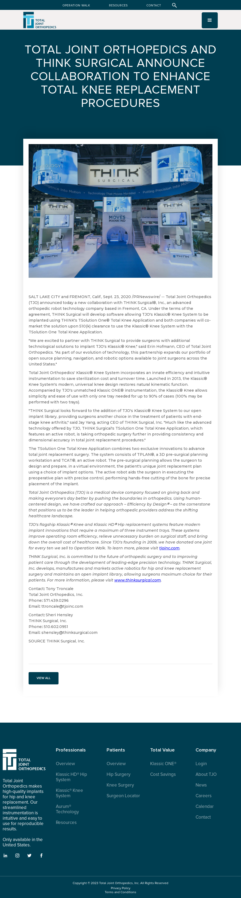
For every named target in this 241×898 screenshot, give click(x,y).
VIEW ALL (43, 678)
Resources (66, 822)
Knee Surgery (120, 785)
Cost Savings (163, 774)
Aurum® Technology (67, 809)
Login (201, 763)
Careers (204, 796)
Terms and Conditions (120, 892)
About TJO (206, 774)
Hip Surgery (118, 774)
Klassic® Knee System (69, 793)
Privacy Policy (120, 888)
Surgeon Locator (123, 796)
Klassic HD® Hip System (71, 777)
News (201, 785)
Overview (65, 763)
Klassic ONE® (163, 763)
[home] (40, 22)
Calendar (205, 806)
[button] (210, 20)
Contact (203, 817)
